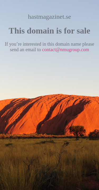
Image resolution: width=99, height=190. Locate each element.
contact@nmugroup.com (65, 49)
